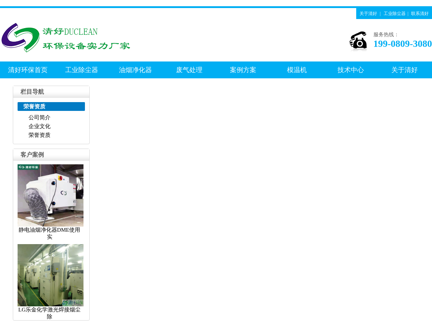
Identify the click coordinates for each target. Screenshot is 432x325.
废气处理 (189, 70)
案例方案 (243, 70)
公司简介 (40, 117)
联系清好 (420, 13)
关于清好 (368, 13)
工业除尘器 (395, 13)
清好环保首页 (28, 70)
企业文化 (40, 126)
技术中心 (351, 70)
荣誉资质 (40, 135)
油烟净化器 (135, 70)
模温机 (297, 70)
